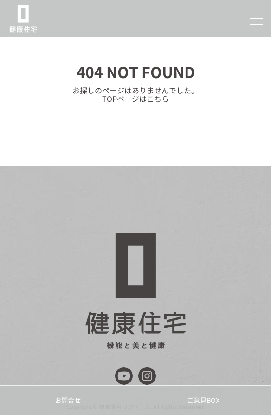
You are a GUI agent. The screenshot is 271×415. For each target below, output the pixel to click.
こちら (158, 98)
